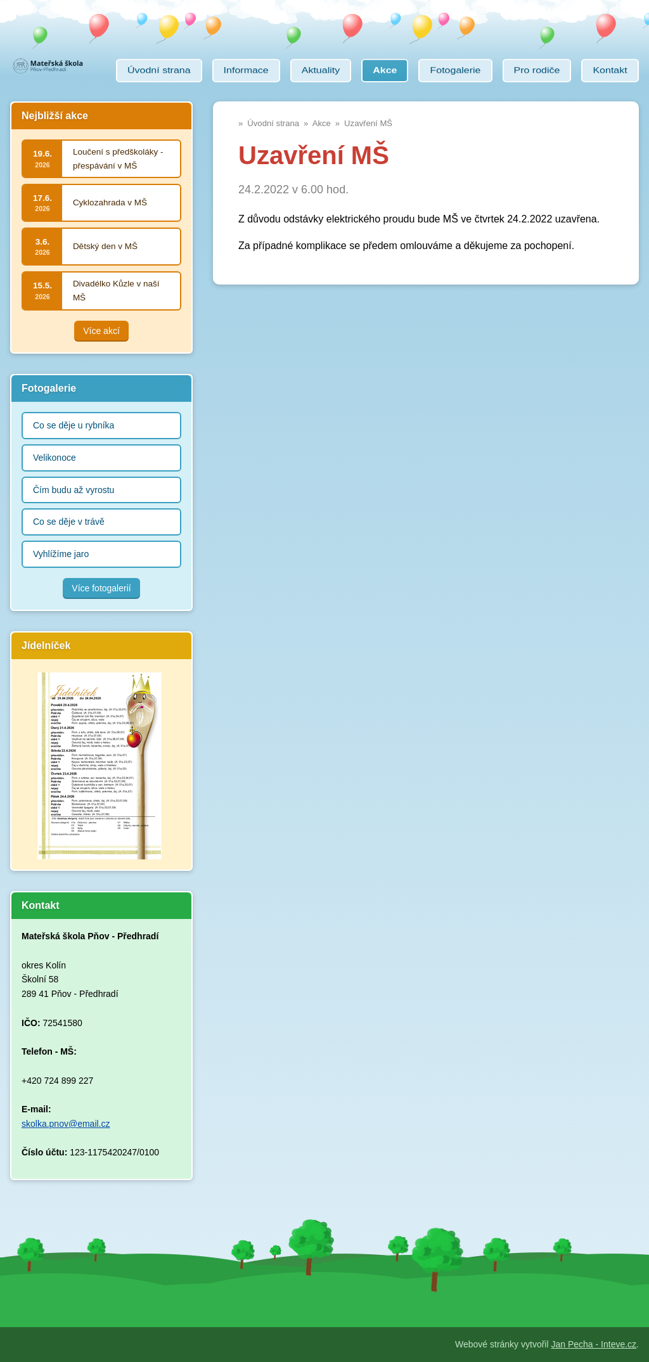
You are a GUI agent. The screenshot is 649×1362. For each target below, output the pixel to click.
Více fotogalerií (101, 588)
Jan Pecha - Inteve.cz (593, 1344)
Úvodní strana (273, 123)
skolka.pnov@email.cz (66, 1124)
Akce (321, 123)
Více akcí (101, 331)
